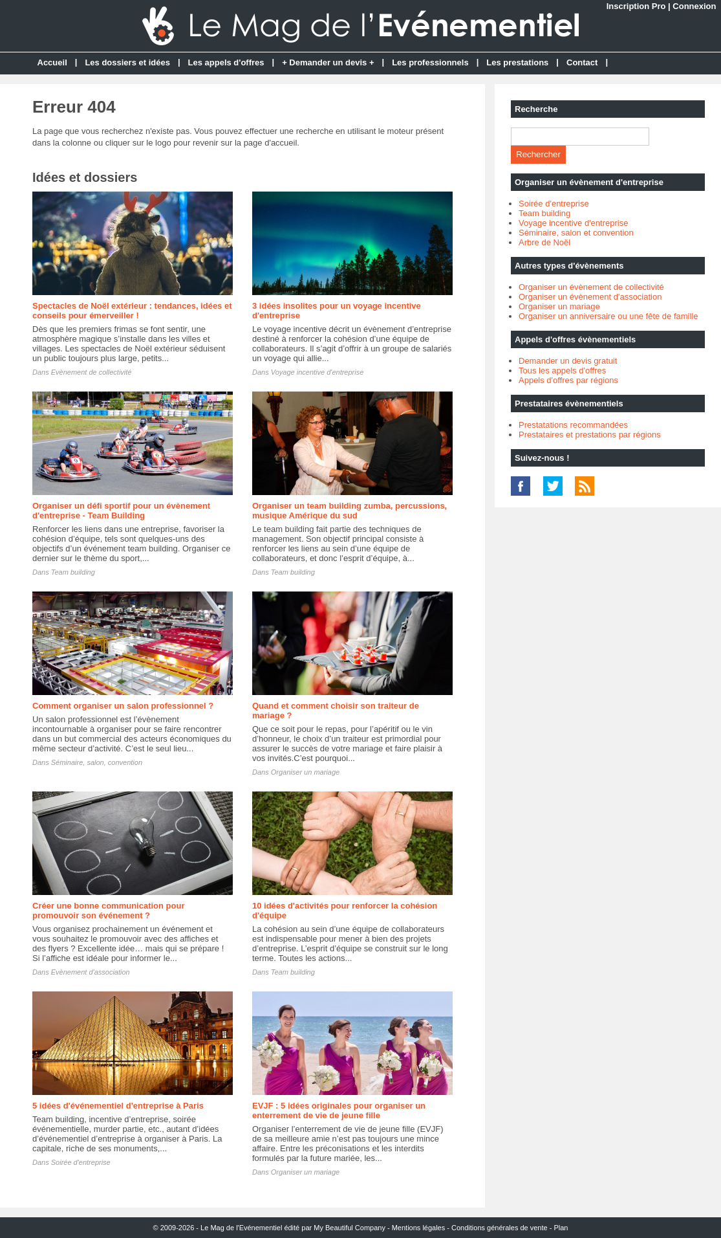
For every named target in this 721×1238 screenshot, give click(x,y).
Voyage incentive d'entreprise (317, 372)
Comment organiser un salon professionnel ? (122, 706)
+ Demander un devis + (328, 62)
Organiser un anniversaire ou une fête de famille (608, 316)
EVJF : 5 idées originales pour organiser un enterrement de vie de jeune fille (338, 1110)
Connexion (694, 6)
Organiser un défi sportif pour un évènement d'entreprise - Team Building (121, 510)
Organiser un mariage (305, 772)
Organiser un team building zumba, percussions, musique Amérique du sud (349, 510)
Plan (561, 1228)
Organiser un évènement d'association (590, 297)
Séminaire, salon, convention (96, 762)
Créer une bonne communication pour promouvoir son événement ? (108, 910)
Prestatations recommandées (573, 425)
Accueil (52, 62)
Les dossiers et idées (127, 62)
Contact (581, 62)
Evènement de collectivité (91, 372)
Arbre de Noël (544, 242)
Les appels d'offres (226, 62)
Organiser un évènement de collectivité (591, 287)
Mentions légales (419, 1228)
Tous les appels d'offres (562, 370)
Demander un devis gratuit (568, 361)
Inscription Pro (636, 6)
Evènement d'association (90, 972)
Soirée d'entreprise (81, 1162)
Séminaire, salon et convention (576, 233)
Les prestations (517, 62)
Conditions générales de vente (499, 1228)
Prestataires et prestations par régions (590, 434)
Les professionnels (430, 62)
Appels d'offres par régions (568, 380)
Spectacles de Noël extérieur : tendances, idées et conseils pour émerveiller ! (132, 310)
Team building (73, 572)
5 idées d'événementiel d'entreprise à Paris (118, 1106)
